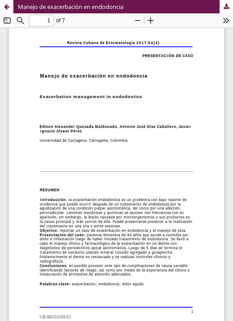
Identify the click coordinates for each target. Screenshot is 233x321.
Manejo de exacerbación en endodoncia (70, 7)
